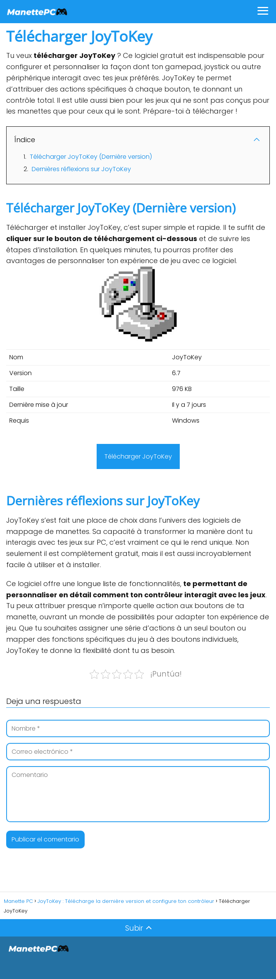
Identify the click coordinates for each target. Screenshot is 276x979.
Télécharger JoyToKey (138, 456)
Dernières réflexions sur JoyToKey (81, 169)
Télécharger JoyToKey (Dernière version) (91, 156)
